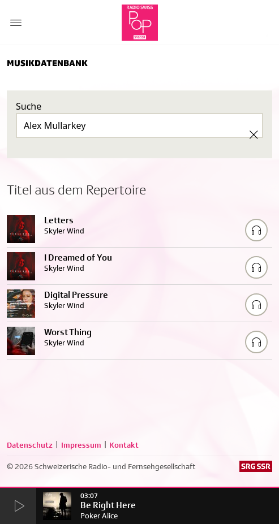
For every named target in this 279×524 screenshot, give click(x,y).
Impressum (81, 445)
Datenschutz (30, 445)
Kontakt (124, 445)
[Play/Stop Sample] (256, 230)
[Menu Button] (16, 22)
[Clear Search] (253, 134)
